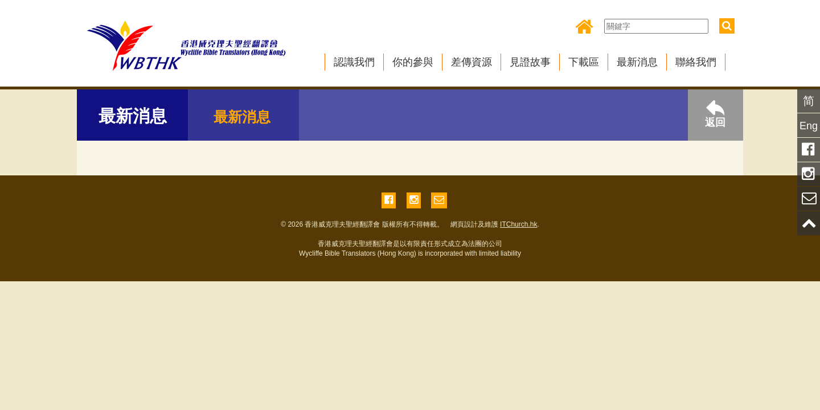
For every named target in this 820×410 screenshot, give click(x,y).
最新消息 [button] (637, 62)
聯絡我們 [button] (695, 62)
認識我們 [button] (354, 62)
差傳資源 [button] (471, 62)
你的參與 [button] (412, 62)
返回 (715, 114)
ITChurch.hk (518, 224)
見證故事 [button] (530, 62)
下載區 (583, 62)
